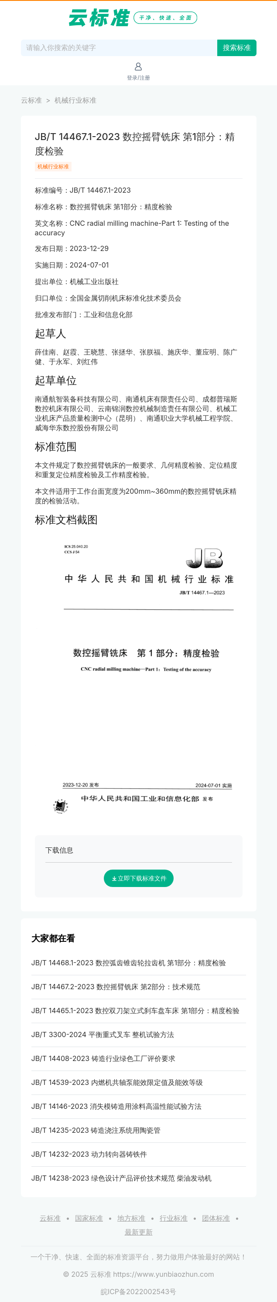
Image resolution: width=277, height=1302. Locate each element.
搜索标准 (237, 47)
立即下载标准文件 (139, 878)
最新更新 (139, 1232)
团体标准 (216, 1218)
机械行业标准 (75, 100)
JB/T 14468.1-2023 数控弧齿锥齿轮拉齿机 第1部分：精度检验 (128, 962)
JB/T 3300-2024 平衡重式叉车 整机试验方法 (102, 1034)
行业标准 (174, 1218)
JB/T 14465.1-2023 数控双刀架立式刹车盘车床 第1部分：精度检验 (135, 1010)
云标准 (31, 100)
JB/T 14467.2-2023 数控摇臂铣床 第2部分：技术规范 (116, 986)
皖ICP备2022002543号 (138, 1291)
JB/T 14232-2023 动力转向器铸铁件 (89, 1154)
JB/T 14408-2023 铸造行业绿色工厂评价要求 (103, 1058)
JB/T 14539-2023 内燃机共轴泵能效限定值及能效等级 (117, 1082)
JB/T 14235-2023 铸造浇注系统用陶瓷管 (96, 1130)
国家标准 (89, 1218)
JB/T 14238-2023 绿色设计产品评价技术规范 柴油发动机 (121, 1178)
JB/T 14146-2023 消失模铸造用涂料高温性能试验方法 (116, 1106)
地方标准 (131, 1218)
